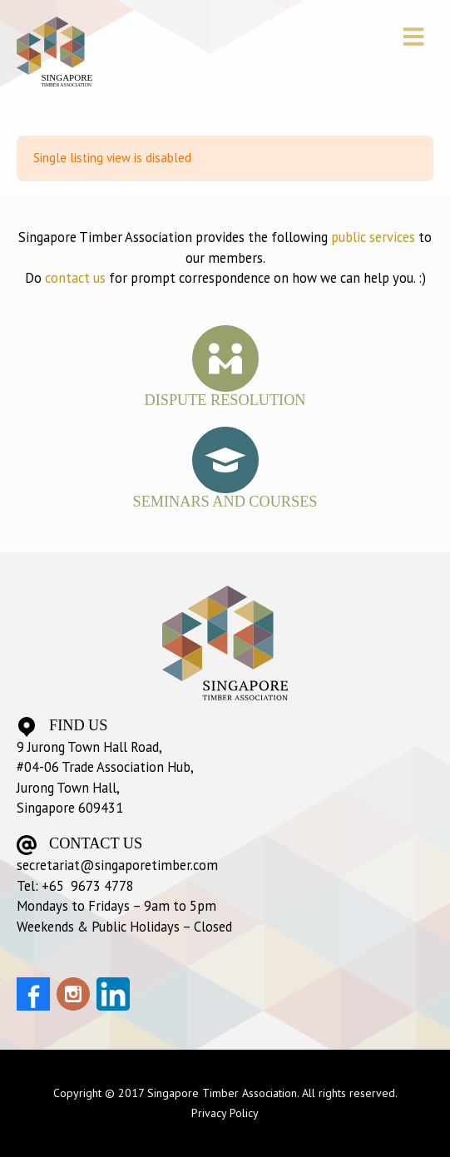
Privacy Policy (225, 1112)
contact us (75, 278)
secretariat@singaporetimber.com (117, 865)
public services (373, 237)
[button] (412, 38)
